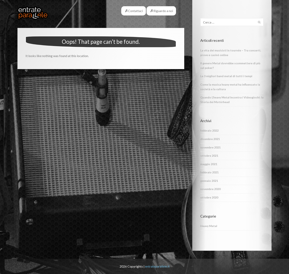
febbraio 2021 (209, 172)
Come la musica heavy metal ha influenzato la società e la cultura (230, 87)
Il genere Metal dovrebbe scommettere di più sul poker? (230, 65)
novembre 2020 (210, 189)
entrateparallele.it (157, 266)
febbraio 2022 (209, 130)
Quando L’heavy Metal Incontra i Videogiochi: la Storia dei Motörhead (232, 100)
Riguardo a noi (163, 11)
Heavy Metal (208, 226)
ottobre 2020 (209, 197)
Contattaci (135, 11)
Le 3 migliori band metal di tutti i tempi (226, 76)
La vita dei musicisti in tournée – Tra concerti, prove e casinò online (230, 53)
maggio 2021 (208, 164)
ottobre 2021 (209, 155)
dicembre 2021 (210, 139)
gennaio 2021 (209, 180)
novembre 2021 (210, 147)
